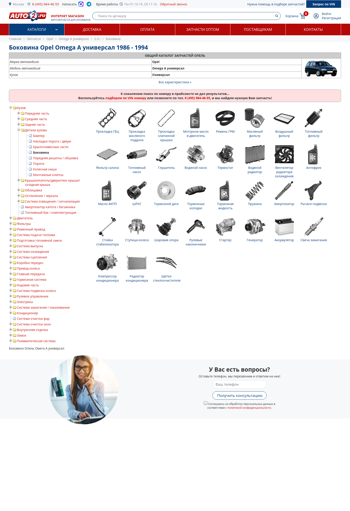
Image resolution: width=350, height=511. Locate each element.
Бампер (39, 136)
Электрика (25, 302)
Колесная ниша (45, 169)
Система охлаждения (33, 251)
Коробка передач (30, 263)
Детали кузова (36, 130)
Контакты (313, 29)
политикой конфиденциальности (249, 408)
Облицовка (33, 190)
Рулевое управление (32, 296)
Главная (15, 39)
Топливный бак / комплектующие (50, 212)
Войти (326, 14)
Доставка (92, 29)
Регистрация (331, 18)
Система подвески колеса (36, 291)
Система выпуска (30, 246)
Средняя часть (36, 119)
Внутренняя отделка (32, 330)
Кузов (21, 108)
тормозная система (31, 279)
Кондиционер (27, 313)
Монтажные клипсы (48, 175)
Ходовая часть (28, 285)
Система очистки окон (34, 324)
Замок (21, 335)
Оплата (147, 29)
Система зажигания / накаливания (43, 307)
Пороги (38, 163)
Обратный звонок (173, 4)
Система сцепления (32, 257)
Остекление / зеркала (41, 196)
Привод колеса (28, 268)
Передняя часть (37, 113)
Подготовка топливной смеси (39, 240)
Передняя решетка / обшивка (55, 158)
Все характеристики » (175, 82)
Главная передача (31, 274)
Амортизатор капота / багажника (50, 207)
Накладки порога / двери (52, 141)
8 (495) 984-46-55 (45, 4)
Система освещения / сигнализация (52, 201)
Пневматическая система (36, 341)
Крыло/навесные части (50, 147)
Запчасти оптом (202, 29)
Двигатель (25, 218)
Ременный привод (31, 229)
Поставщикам (258, 29)
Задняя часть (35, 124)
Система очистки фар (33, 318)
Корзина (291, 16)
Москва (18, 4)
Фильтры (24, 224)
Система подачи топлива (36, 235)
